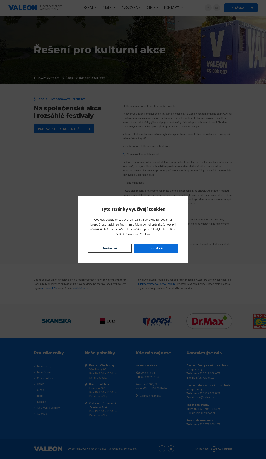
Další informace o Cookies (133, 234)
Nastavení (110, 248)
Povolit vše (156, 248)
